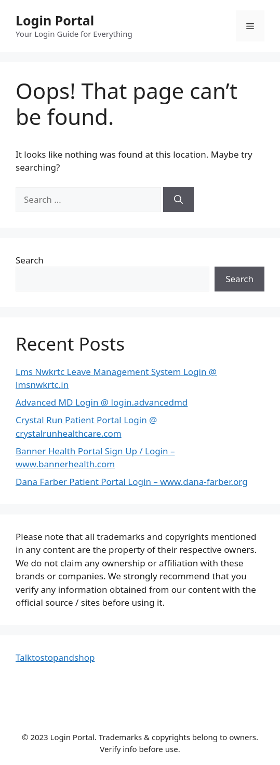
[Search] (178, 199)
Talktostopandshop (55, 657)
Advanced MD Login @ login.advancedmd (102, 402)
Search (30, 260)
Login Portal (55, 20)
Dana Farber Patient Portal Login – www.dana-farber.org (132, 482)
